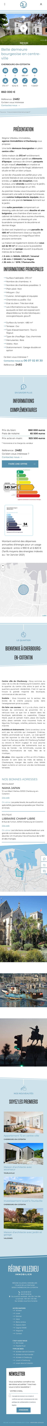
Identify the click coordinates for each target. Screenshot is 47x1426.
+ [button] (3, 565)
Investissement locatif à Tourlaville (23, 1201)
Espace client (41, 4)
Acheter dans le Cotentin (25, 1352)
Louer (18, 1313)
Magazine (19, 1331)
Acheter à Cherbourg (24, 1357)
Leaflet (44, 615)
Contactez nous (9, 105)
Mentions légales (37, 1422)
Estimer (19, 1316)
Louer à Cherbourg (23, 1360)
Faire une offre (17, 464)
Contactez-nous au (23, 361)
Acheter (19, 1310)
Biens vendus (21, 1322)
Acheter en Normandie (24, 1354)
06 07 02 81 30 (26, 1294)
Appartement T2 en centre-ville (21, 1136)
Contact (19, 1333)
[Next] (43, 39)
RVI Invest (19, 1343)
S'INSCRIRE (23, 1410)
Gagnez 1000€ (21, 1328)
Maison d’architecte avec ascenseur (18, 1168)
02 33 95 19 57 (26, 1292)
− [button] (3, 569)
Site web (5, 798)
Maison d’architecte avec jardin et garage (23, 1233)
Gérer (18, 1319)
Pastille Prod (20, 1346)
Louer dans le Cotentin (24, 1363)
